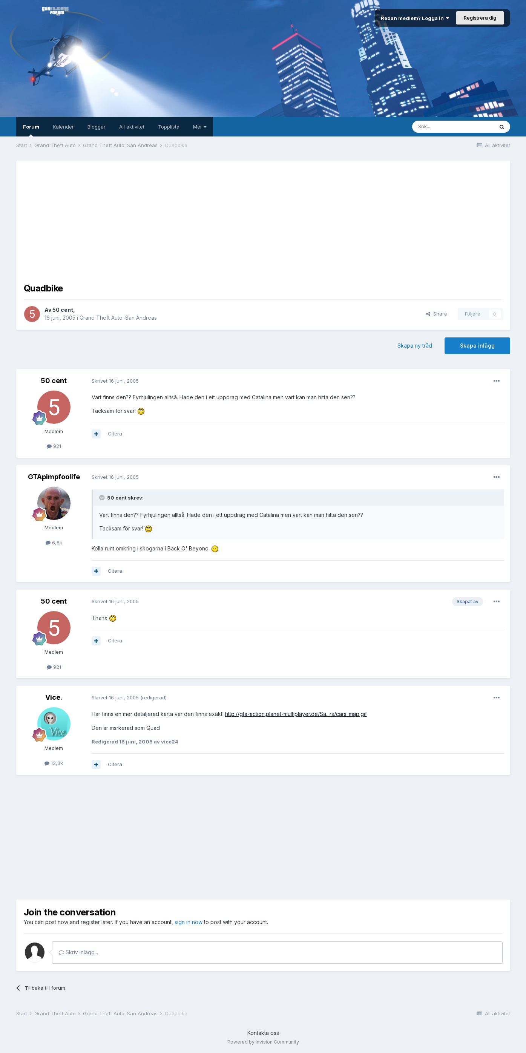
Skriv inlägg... (78, 952)
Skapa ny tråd (414, 345)
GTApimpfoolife (54, 477)
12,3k (53, 763)
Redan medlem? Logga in (415, 18)
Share (436, 314)
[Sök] (453, 127)
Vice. (53, 697)
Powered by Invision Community (263, 1042)
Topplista (168, 127)
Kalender (63, 127)
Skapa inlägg (477, 345)
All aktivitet (131, 127)
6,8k (54, 543)
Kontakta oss (263, 1033)
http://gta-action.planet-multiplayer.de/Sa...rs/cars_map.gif (296, 714)
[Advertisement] (263, 221)
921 (54, 446)
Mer (199, 127)
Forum (31, 130)
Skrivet (115, 381)
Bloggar (96, 127)
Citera (115, 434)
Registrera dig (480, 18)
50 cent (62, 310)
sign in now (188, 922)
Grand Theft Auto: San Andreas (118, 317)
